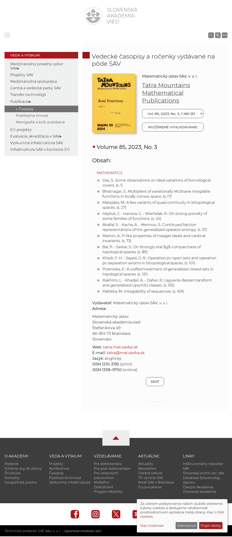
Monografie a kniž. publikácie (40, 122)
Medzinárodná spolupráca (33, 81)
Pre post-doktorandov (112, 469)
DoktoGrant (103, 488)
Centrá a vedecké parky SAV (35, 88)
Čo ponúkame (150, 488)
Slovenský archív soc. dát (203, 473)
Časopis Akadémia (198, 488)
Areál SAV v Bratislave (156, 483)
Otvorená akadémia (199, 492)
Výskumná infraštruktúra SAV (36, 143)
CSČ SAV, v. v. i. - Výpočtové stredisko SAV (72, 531)
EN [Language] (224, 35)
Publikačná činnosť (32, 115)
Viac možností (152, 525)
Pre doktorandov (108, 464)
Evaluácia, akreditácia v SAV (35, 136)
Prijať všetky (211, 525)
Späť (155, 381)
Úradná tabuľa (150, 473)
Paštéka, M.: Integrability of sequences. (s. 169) (143, 291)
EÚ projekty (21, 130)
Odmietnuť (186, 525)
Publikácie (19, 102)
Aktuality (145, 464)
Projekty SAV (21, 75)
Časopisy (26, 109)
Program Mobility (108, 492)
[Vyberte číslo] (172, 113)
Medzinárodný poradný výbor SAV (36, 66)
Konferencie (59, 469)
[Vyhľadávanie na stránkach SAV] (211, 35)
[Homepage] (93, 16)
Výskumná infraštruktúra (70, 483)
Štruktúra (12, 473)
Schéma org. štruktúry (23, 469)
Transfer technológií (28, 94)
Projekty (56, 464)
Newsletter (147, 469)
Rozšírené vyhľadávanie (172, 127)
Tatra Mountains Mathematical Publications (166, 93)
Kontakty (12, 478)
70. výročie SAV (150, 478)
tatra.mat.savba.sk (120, 347)
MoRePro (101, 483)
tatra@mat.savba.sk (126, 352)
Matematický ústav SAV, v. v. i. (169, 76)
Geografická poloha (21, 483)
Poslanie (12, 464)
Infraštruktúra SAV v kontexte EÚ (40, 149)
